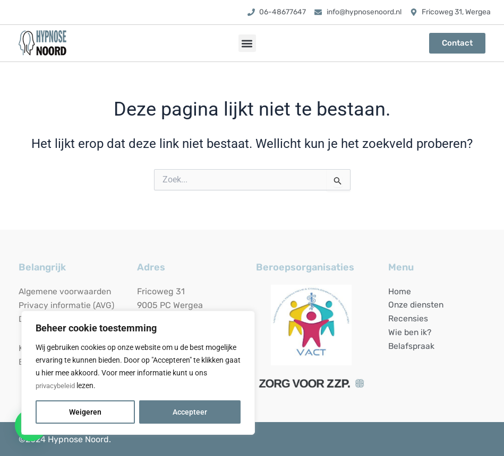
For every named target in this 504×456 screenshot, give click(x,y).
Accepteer (190, 412)
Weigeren (85, 412)
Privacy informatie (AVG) (67, 305)
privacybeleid (57, 385)
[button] (247, 43)
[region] (138, 373)
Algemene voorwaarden (66, 291)
